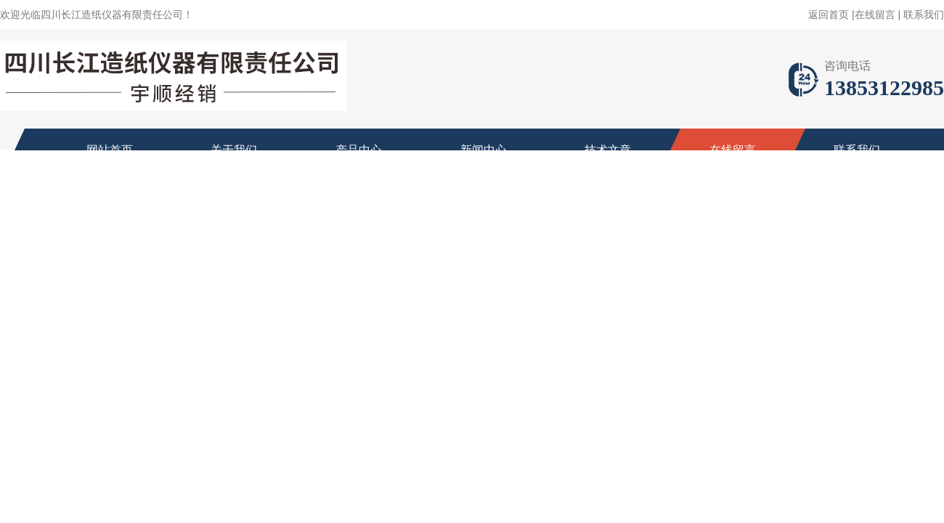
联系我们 (923, 14)
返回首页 (828, 14)
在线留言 (875, 14)
